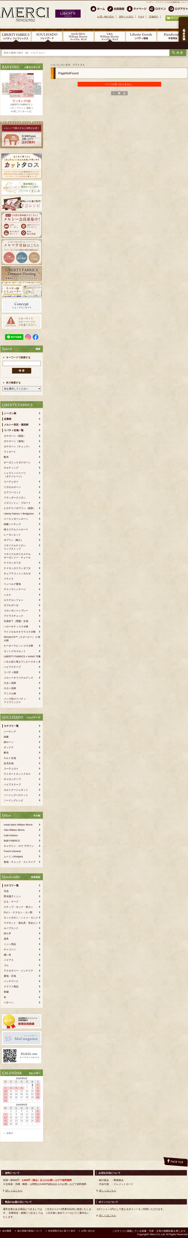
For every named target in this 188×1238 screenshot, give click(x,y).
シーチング (10, 731)
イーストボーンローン (16, 518)
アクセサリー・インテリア (18, 970)
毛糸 (6, 891)
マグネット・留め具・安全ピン (21, 922)
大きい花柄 (10, 683)
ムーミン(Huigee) (13, 856)
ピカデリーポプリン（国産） (20, 508)
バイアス (9, 960)
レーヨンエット (12, 534)
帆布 (6, 457)
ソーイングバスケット (16, 795)
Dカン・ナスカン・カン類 (18, 912)
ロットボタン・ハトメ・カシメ (21, 917)
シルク (7, 594)
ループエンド (11, 928)
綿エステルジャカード (16, 529)
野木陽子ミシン (12, 896)
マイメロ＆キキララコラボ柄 (20, 631)
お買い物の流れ (105, 16)
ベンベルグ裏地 (12, 584)
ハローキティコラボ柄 (16, 626)
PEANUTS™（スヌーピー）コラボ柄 (22, 639)
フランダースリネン (15, 497)
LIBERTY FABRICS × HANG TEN (22, 656)
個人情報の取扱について (29, 1231)
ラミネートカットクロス (17, 773)
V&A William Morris (14, 830)
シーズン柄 (10, 413)
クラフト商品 (11, 986)
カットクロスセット (15, 651)
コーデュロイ (11, 481)
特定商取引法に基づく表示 (61, 1231)
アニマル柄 (10, 693)
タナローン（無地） (15, 441)
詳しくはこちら (14, 1190)
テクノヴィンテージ (15, 589)
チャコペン (10, 949)
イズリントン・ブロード (17, 502)
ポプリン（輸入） (13, 540)
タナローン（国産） (15, 435)
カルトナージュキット (16, 789)
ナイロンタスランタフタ (17, 568)
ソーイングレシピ (13, 800)
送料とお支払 (126, 16)
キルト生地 (10, 758)
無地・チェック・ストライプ (20, 862)
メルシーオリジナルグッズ (18, 677)
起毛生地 (9, 763)
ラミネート (10, 451)
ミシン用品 (10, 944)
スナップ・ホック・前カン (18, 906)
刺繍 (6, 991)
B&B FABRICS (12, 840)
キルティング (11, 467)
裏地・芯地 (10, 976)
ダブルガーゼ (11, 605)
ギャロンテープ (12, 779)
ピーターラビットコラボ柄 (18, 645)
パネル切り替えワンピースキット (22, 661)
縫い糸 (7, 954)
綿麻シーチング (12, 524)
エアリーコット (12, 492)
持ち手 (7, 933)
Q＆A (141, 16)
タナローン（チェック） (17, 446)
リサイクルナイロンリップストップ (15, 547)
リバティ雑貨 (11, 672)
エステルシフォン (13, 600)
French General (12, 851)
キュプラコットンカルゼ (17, 573)
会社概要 (6, 1231)
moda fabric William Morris (18, 824)
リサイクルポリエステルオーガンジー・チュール (17, 556)
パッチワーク (11, 981)
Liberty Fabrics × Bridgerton (19, 513)
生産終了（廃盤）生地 (16, 621)
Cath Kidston (11, 835)
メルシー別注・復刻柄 (16, 424)
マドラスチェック (13, 615)
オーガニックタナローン (17, 462)
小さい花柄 (10, 688)
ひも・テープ (11, 901)
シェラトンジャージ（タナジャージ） (15, 475)
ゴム (6, 965)
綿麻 (6, 736)
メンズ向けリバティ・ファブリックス (16, 700)
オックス (9, 747)
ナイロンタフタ (12, 562)
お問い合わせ (88, 1231)
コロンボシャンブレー (16, 610)
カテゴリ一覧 (11, 725)
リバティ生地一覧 (14, 430)
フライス (9, 578)
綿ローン (9, 742)
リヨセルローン (12, 487)
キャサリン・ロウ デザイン (19, 846)
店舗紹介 (153, 16)
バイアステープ (12, 667)
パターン (9, 1002)
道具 (6, 938)
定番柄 (7, 419)
